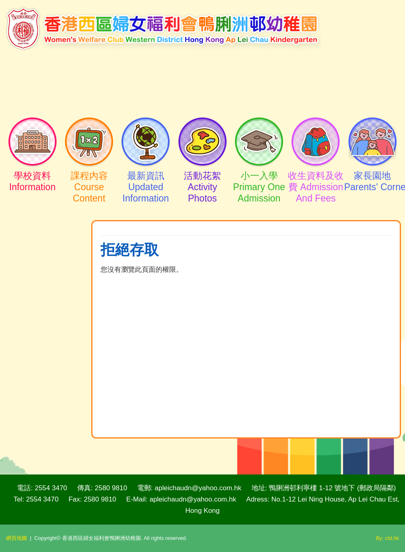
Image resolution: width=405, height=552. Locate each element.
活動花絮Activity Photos (202, 180)
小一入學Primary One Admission (259, 180)
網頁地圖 (16, 538)
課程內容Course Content (89, 180)
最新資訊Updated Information (146, 180)
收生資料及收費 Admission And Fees (315, 180)
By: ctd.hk (387, 538)
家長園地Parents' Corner (372, 174)
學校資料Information (32, 174)
